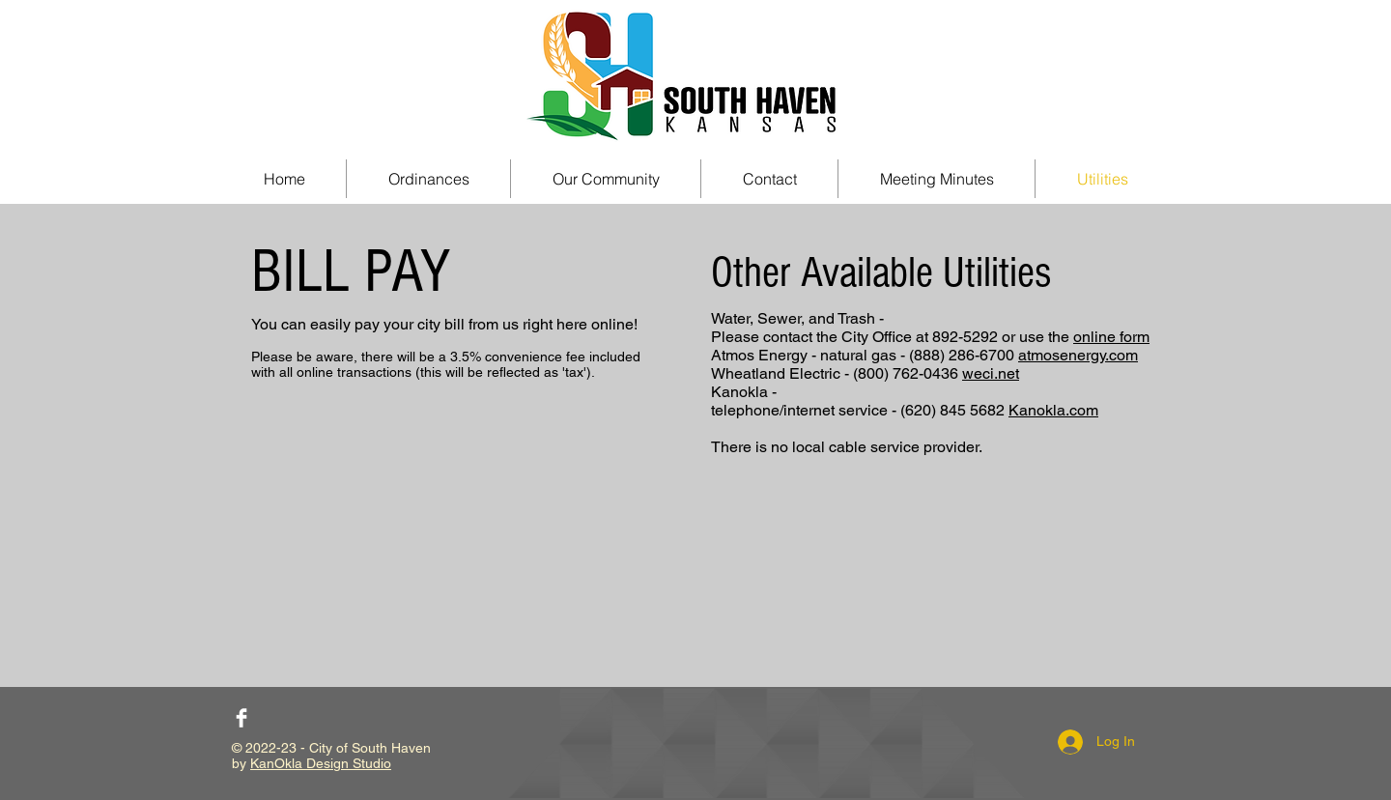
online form (1111, 337)
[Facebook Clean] (241, 718)
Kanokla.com (1053, 410)
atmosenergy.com (1078, 355)
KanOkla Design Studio (320, 763)
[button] (605, 178)
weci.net (990, 373)
